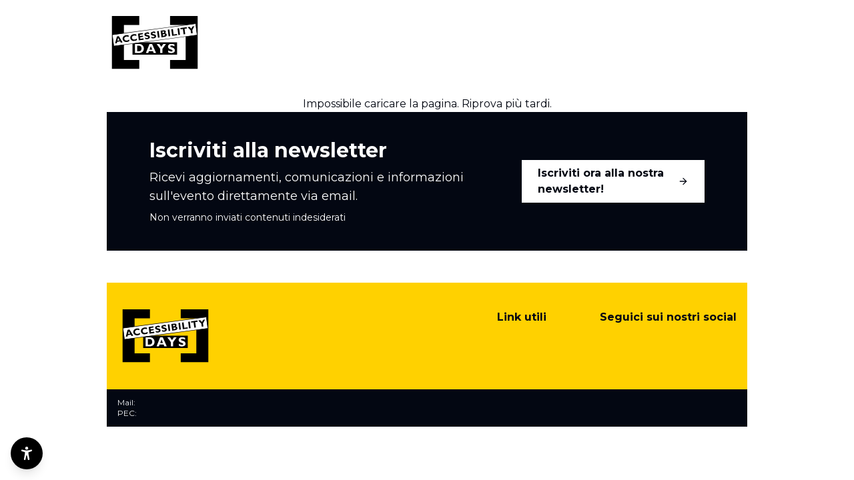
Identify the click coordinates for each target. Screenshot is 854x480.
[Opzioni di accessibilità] (27, 453)
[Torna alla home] (155, 42)
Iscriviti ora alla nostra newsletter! (613, 181)
